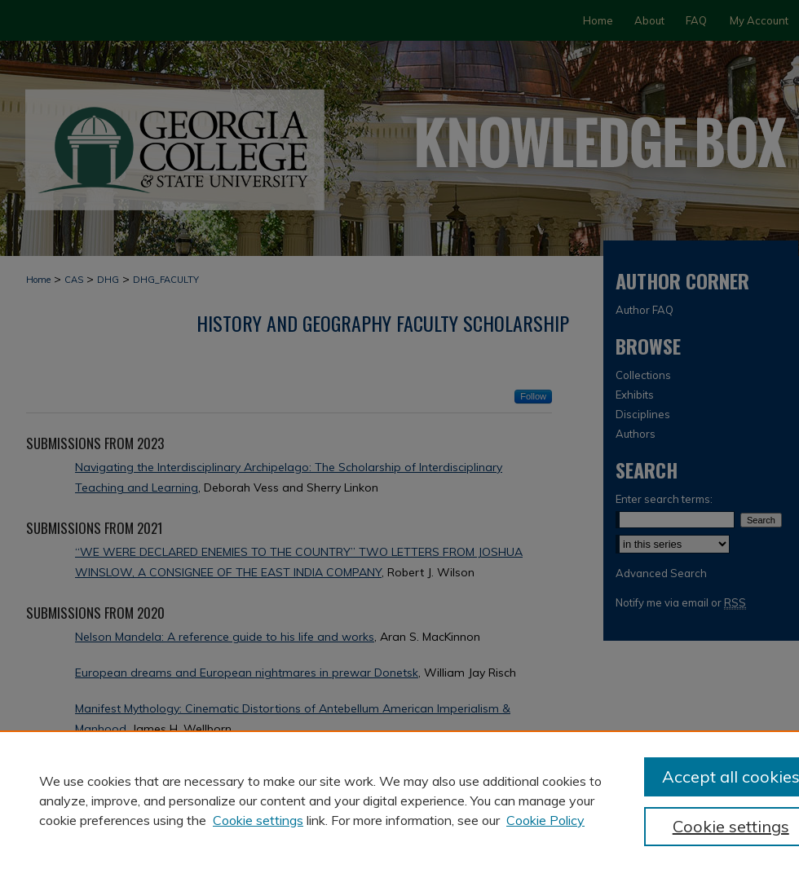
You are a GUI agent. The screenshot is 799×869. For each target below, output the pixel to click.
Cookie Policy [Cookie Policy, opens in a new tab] (545, 820)
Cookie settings (258, 820)
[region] (399, 799)
